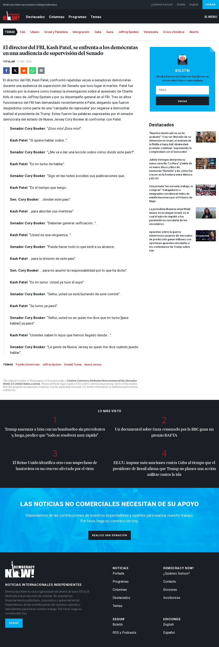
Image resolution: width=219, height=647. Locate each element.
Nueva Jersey (92, 364)
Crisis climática (173, 32)
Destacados (35, 17)
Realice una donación (109, 535)
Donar (211, 4)
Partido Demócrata (27, 364)
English (194, 4)
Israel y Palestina (56, 32)
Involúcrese (171, 598)
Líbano (34, 32)
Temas (96, 17)
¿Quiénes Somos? (162, 4)
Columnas (56, 17)
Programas (77, 17)
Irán (22, 32)
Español (169, 633)
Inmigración (81, 32)
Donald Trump (73, 364)
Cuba (97, 32)
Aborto (194, 32)
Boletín (181, 4)
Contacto (169, 582)
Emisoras (170, 590)
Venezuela (151, 32)
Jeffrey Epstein (128, 32)
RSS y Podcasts (124, 633)
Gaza (109, 32)
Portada (118, 573)
